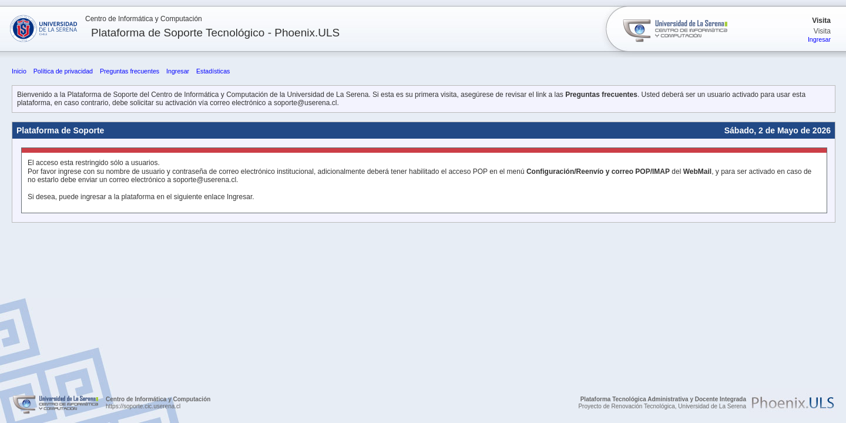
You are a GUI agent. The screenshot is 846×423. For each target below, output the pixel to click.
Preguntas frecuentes (129, 71)
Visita (821, 20)
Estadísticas (213, 71)
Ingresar (819, 39)
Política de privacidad (63, 71)
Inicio (19, 71)
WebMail (697, 171)
